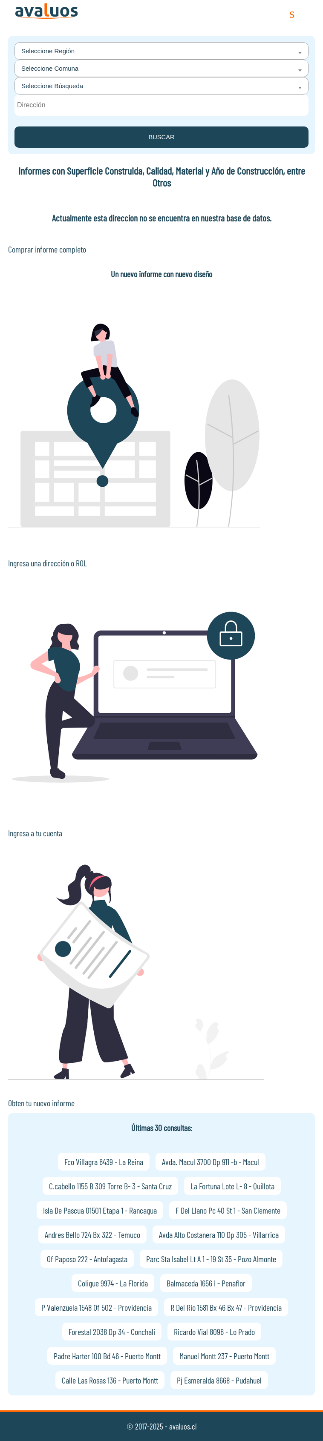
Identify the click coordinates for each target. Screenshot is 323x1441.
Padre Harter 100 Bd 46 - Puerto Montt (107, 1356)
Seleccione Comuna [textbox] (49, 68)
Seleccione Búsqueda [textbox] (52, 85)
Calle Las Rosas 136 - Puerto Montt (110, 1380)
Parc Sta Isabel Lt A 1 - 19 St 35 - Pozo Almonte (211, 1259)
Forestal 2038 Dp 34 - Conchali (112, 1331)
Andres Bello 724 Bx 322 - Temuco (92, 1234)
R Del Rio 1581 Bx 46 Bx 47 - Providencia (226, 1307)
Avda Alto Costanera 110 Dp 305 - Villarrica (219, 1234)
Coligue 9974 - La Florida (113, 1283)
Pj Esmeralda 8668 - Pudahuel (219, 1380)
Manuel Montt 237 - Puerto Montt (224, 1356)
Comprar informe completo (47, 249)
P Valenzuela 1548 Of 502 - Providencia (96, 1307)
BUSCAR (161, 137)
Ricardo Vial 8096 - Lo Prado (214, 1331)
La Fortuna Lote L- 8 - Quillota (232, 1186)
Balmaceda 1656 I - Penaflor (206, 1283)
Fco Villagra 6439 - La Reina (103, 1162)
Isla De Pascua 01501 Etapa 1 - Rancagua (100, 1210)
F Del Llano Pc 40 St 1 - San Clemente (228, 1210)
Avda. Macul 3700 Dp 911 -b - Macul (210, 1162)
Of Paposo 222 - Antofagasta (87, 1259)
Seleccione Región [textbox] (48, 51)
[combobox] (161, 51)
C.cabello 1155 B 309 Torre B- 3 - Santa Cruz (110, 1186)
